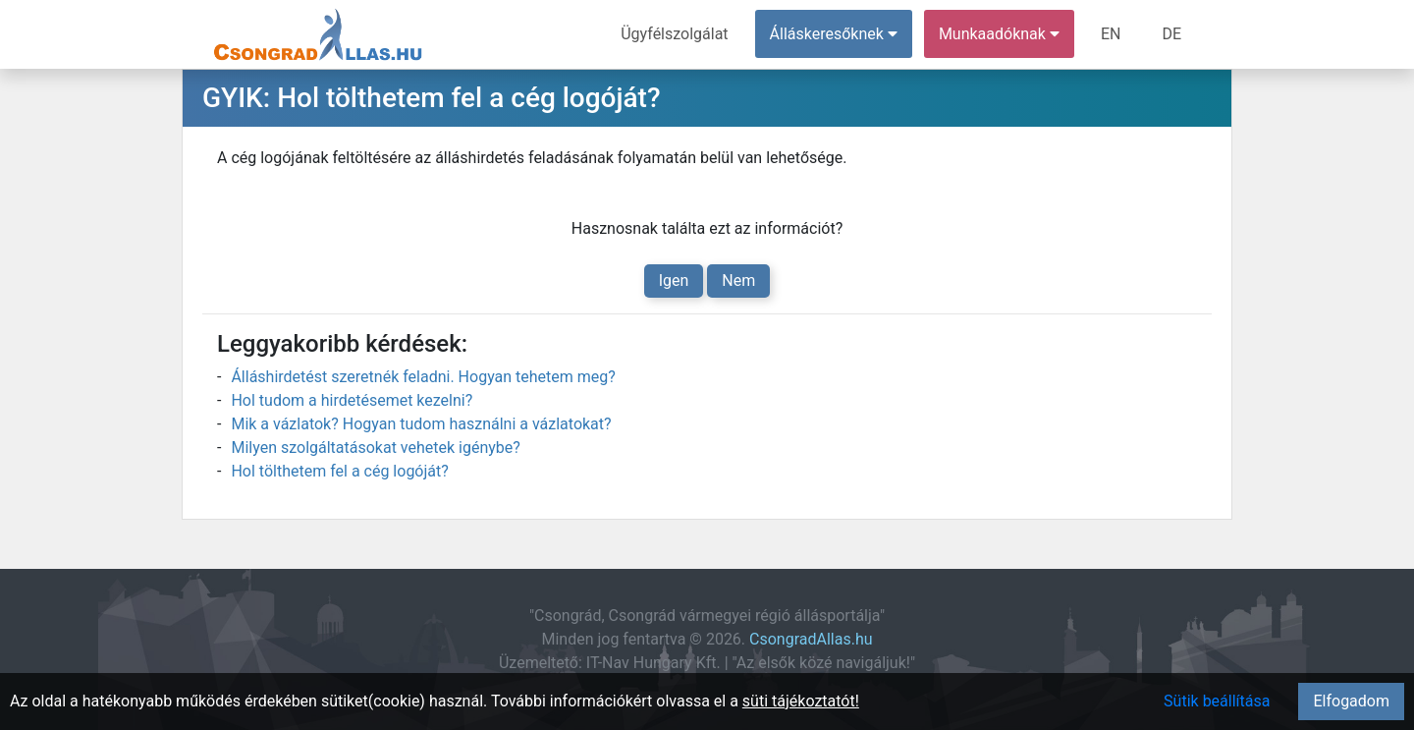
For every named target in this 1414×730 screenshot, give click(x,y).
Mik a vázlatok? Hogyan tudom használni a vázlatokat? (421, 424)
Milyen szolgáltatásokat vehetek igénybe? (375, 447)
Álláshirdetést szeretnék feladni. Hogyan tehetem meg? (423, 376)
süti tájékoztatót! (800, 701)
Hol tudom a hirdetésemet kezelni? (351, 400)
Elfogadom (1351, 701)
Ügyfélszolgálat (674, 34)
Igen (674, 280)
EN (1111, 34)
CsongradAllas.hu (810, 639)
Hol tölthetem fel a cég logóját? (339, 471)
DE (1171, 34)
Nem (738, 280)
